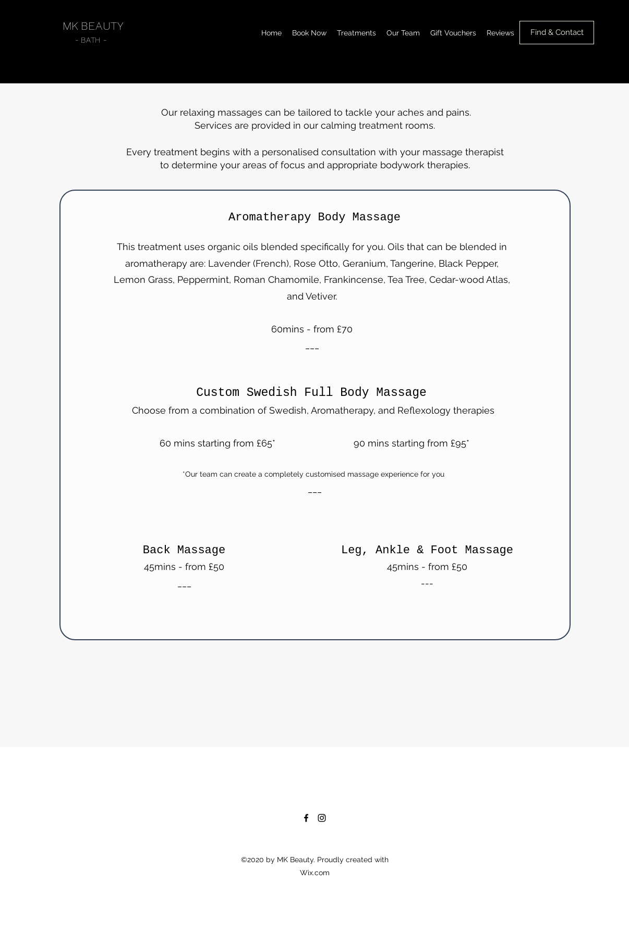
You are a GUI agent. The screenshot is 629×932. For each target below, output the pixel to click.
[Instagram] (322, 818)
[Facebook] (306, 818)
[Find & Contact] (556, 32)
